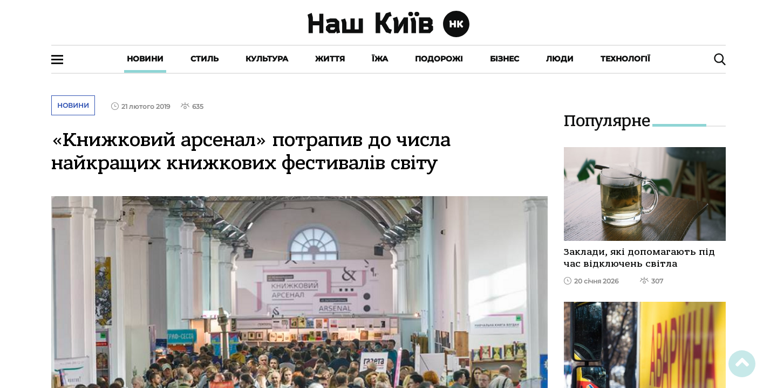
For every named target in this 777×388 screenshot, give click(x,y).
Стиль (204, 59)
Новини (145, 59)
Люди (560, 59)
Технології (625, 59)
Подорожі (439, 59)
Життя (330, 59)
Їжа (380, 59)
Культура (267, 59)
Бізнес (504, 59)
